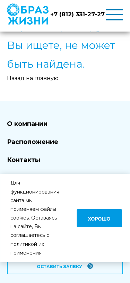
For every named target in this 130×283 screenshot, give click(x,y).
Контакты (23, 160)
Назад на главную (33, 78)
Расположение (32, 142)
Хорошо (99, 219)
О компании (27, 124)
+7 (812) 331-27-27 (77, 14)
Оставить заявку (59, 266)
